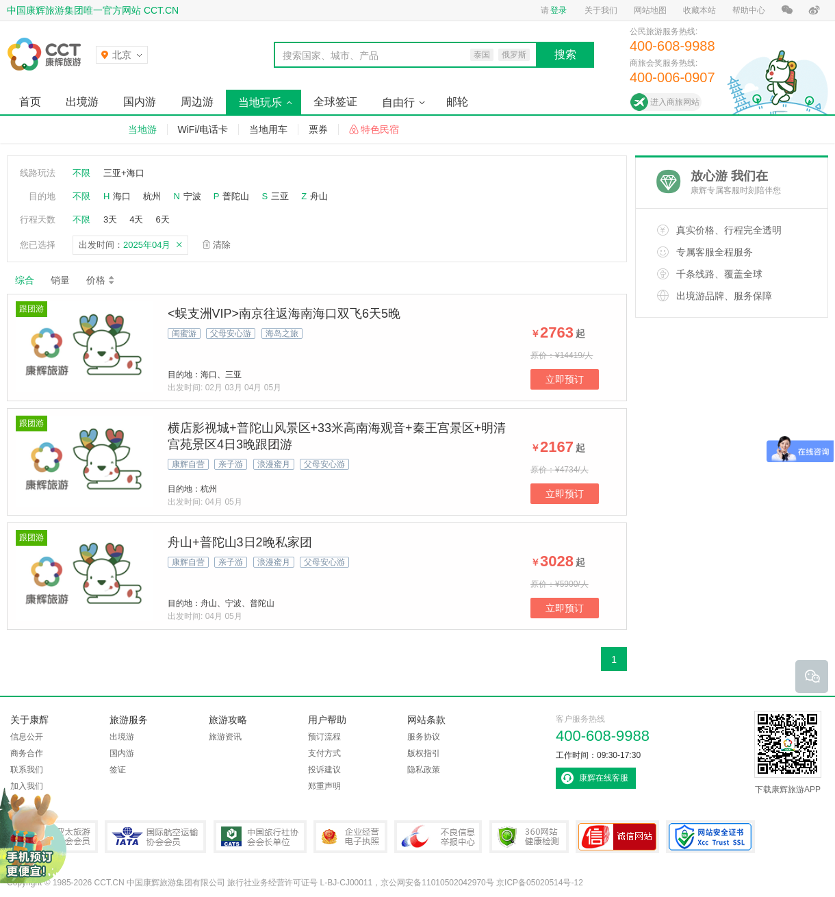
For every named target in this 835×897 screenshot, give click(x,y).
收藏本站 (699, 10)
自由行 (398, 102)
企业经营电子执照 (350, 836)
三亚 (280, 196)
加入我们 (26, 786)
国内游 (139, 102)
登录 (558, 10)
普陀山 (235, 196)
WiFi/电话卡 (203, 129)
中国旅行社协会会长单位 (260, 836)
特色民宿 (380, 129)
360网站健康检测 (529, 836)
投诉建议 (324, 769)
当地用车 (268, 129)
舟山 (319, 196)
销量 (60, 280)
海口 (122, 196)
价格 (101, 280)
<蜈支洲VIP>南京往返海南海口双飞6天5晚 (284, 313)
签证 (118, 769)
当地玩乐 (260, 102)
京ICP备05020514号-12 (539, 882)
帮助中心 (748, 10)
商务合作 (26, 753)
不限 (81, 173)
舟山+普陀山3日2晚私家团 (240, 542)
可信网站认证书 (617, 836)
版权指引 (423, 753)
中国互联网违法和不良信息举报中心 (438, 836)
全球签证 (335, 102)
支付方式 (324, 753)
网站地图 (650, 10)
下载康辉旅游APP (787, 752)
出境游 (82, 102)
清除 (222, 245)
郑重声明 (324, 786)
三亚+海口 (123, 173)
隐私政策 (423, 769)
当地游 (142, 129)
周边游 (197, 102)
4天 (136, 219)
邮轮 (457, 102)
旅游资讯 (225, 737)
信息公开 (26, 737)
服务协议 (423, 737)
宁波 (192, 196)
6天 (162, 219)
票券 (318, 129)
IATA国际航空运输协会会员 (155, 836)
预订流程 (324, 737)
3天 (110, 219)
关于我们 (600, 10)
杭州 (152, 196)
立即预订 (564, 379)
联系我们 (26, 769)
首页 (30, 102)
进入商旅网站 (674, 102)
